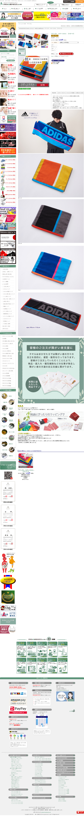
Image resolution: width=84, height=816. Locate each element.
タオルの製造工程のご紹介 (8, 353)
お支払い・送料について (7, 271)
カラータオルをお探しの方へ (14, 792)
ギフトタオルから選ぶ (10, 198)
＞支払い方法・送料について (8, 298)
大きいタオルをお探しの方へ (14, 791)
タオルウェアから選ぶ (10, 186)
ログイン (68, 25)
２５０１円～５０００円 (37, 790)
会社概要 (4, 338)
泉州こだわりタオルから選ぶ (14, 800)
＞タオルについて (6, 289)
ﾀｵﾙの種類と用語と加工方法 (8, 341)
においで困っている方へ (13, 762)
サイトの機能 (5, 281)
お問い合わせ (5, 328)
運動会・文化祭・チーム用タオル (15, 776)
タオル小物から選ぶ (11, 190)
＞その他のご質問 (6, 323)
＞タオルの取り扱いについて (8, 294)
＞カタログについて (6, 318)
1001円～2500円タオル (39, 28)
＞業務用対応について (7, 313)
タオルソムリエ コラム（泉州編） (62, 790)
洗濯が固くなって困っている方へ (15, 765)
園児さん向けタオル (13, 773)
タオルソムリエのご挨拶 (7, 336)
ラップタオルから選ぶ (10, 179)
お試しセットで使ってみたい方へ (15, 766)
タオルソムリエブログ (60, 794)
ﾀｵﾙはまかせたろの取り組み (8, 368)
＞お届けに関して (6, 301)
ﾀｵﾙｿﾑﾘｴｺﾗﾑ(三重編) (6, 383)
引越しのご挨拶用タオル (13, 787)
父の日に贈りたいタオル (13, 784)
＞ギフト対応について (7, 311)
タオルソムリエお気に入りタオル (39, 782)
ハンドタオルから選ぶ (10, 175)
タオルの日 (4, 365)
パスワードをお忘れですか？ (77, 25)
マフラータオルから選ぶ (10, 182)
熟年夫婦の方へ (12, 772)
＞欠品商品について (6, 308)
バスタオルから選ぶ (11, 167)
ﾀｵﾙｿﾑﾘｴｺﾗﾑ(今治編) (6, 378)
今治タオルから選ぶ (13, 799)
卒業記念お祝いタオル (13, 783)
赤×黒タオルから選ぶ (37, 774)
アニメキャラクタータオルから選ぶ (15, 803)
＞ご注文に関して (6, 286)
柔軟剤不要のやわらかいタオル (15, 795)
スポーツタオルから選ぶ (10, 159)
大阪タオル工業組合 (60, 799)
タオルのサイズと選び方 (7, 343)
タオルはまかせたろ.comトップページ (26, 28)
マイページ (63, 25)
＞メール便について (6, 296)
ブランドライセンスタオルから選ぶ (15, 802)
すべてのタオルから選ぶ (37, 776)
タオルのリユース (6, 360)
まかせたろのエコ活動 (7, 358)
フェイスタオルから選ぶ (10, 163)
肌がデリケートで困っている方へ (15, 758)
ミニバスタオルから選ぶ (10, 171)
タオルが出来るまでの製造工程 (62, 779)
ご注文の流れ (5, 269)
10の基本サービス (6, 279)
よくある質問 (5, 284)
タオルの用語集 (5, 373)
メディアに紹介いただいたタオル (39, 781)
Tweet (52, 56)
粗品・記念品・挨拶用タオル (38, 757)
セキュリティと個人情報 (7, 370)
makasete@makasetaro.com (64, 690)
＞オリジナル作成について (8, 316)
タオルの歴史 (5, 346)
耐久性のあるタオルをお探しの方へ (15, 794)
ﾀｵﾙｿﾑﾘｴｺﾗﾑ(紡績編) (6, 385)
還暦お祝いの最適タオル (13, 779)
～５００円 (35, 786)
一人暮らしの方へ (12, 769)
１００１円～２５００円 (37, 789)
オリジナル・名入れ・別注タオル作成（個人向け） (42, 758)
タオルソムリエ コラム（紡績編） (62, 793)
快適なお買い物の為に (7, 274)
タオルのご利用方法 (6, 351)
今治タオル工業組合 (60, 798)
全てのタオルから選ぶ (10, 202)
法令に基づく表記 (6, 326)
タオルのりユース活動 (60, 783)
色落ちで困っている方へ (13, 761)
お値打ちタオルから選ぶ (10, 194)
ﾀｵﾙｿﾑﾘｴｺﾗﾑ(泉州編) (6, 380)
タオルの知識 (5, 348)
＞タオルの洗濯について (7, 291)
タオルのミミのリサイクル (8, 363)
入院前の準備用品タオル (13, 780)
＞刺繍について (5, 306)
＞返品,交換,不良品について (8, 303)
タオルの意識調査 (6, 375)
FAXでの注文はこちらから (8, 276)
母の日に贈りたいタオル (13, 786)
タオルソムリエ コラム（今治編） (62, 789)
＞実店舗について (6, 321)
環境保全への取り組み (7, 355)
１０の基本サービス (60, 778)
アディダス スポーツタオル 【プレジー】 (26, 470)
